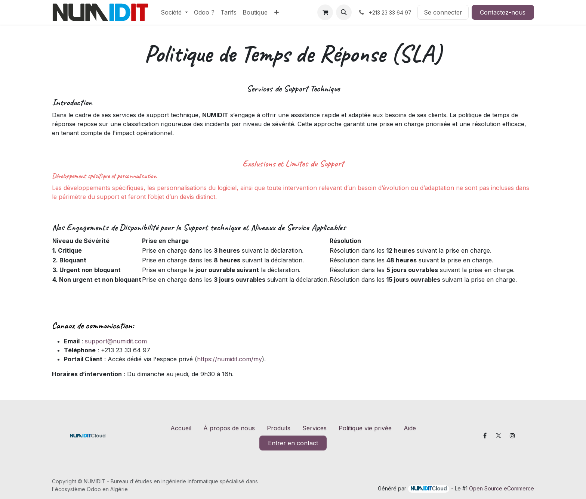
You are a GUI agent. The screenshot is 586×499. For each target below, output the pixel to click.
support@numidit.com (116, 341)
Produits (278, 428)
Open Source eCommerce (501, 488)
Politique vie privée (365, 428)
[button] (344, 12)
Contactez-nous (502, 12)
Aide (410, 428)
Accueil (180, 428)
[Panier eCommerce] (325, 12)
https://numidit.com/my (229, 359)
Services (314, 428)
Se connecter (443, 12)
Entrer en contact (293, 443)
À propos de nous (229, 428)
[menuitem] (174, 12)
